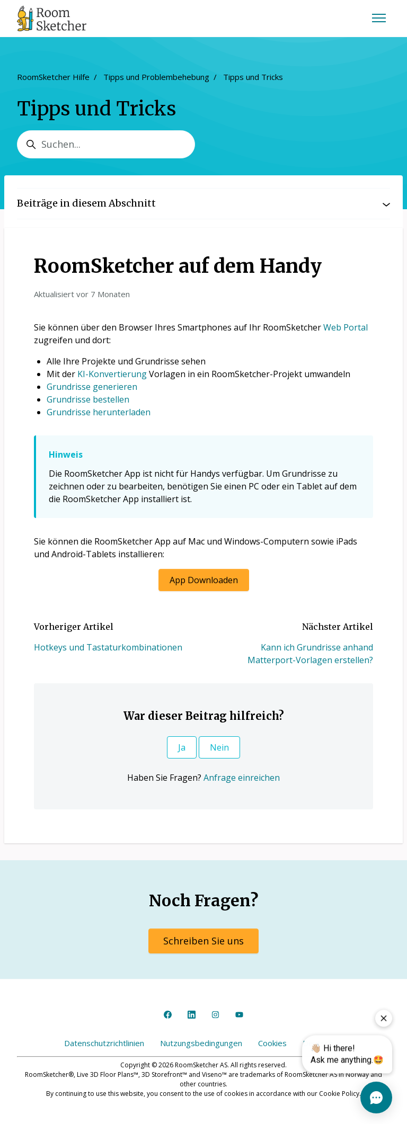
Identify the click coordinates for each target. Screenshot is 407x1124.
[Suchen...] (106, 144)
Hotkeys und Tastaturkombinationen (108, 647)
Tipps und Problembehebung (156, 77)
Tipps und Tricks (253, 77)
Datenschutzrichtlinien (104, 1043)
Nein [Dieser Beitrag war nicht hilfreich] (219, 747)
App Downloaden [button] (204, 580)
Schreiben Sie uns (203, 940)
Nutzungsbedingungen (201, 1043)
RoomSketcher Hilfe (53, 77)
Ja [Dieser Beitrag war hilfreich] (181, 747)
